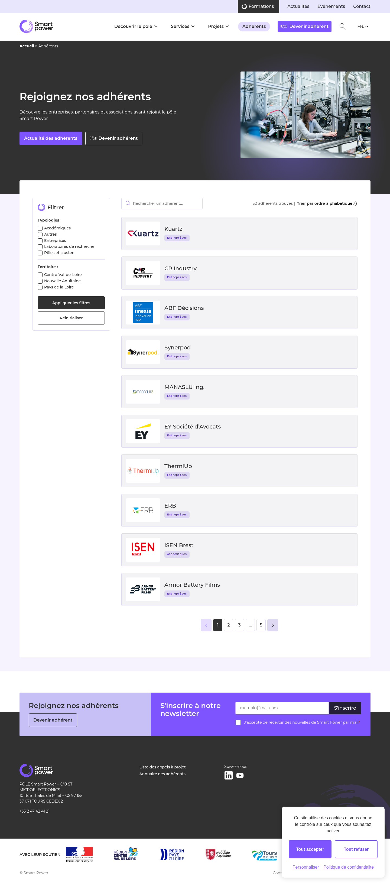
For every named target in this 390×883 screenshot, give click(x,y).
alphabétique (341, 203)
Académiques (57, 228)
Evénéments (331, 6)
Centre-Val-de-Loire (63, 274)
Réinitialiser (71, 318)
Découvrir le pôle (133, 26)
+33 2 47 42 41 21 (35, 811)
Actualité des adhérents (50, 138)
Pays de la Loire (59, 287)
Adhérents (254, 26)
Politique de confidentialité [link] (348, 867)
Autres (50, 234)
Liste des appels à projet (162, 767)
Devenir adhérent (114, 138)
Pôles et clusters (59, 252)
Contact (361, 6)
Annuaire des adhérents (162, 773)
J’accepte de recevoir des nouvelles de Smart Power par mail (302, 722)
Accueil (27, 47)
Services (180, 26)
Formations (261, 6)
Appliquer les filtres (71, 302)
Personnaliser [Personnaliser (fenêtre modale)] (305, 867)
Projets (216, 26)
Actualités (298, 6)
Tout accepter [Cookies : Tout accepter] (310, 849)
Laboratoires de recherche (69, 246)
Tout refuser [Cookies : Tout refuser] (356, 849)
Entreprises (55, 240)
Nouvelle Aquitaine (62, 280)
